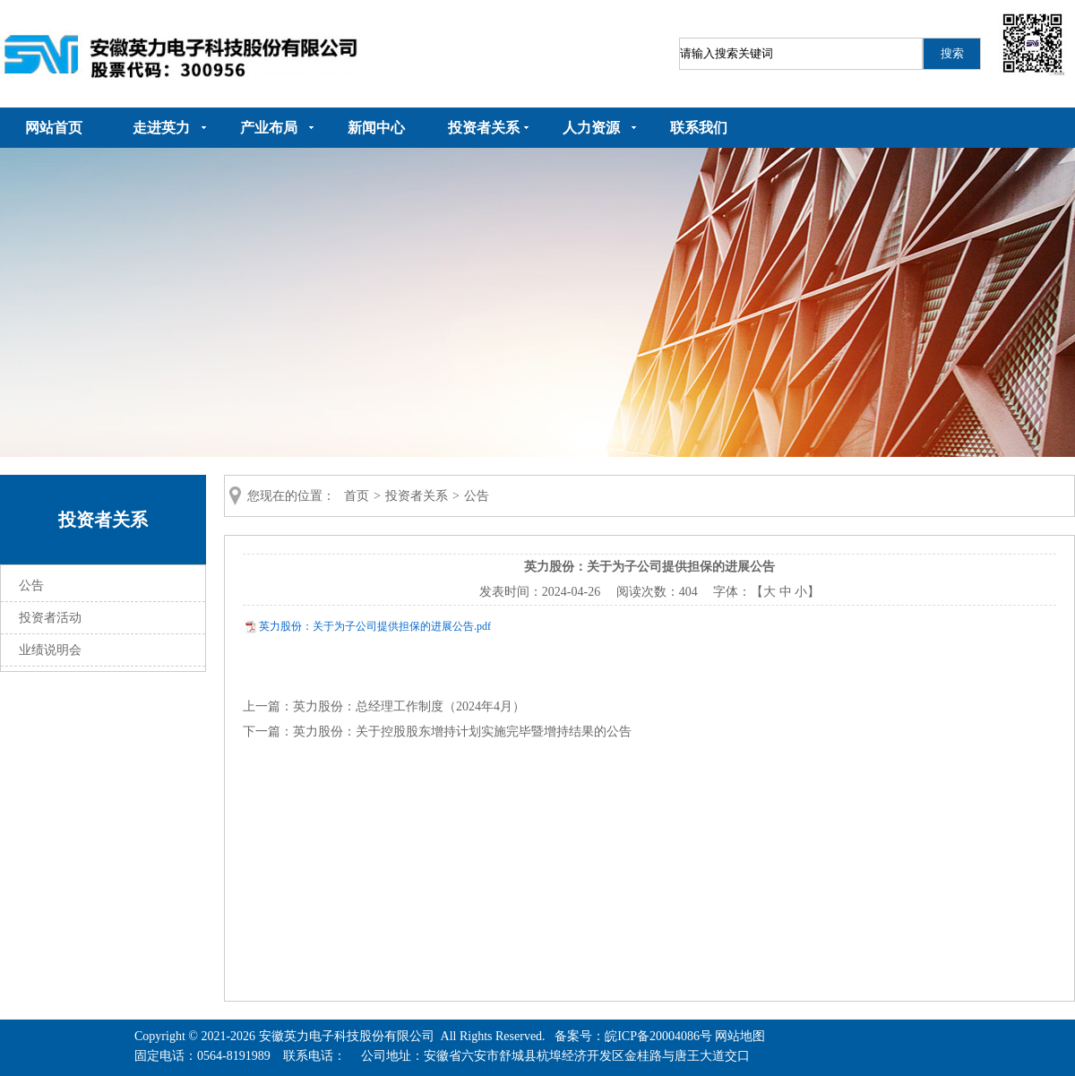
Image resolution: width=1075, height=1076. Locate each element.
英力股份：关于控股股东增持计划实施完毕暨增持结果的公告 (462, 731)
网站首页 (53, 127)
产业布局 (268, 127)
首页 (356, 496)
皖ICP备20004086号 (658, 1036)
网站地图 (740, 1036)
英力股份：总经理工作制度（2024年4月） (409, 706)
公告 (31, 585)
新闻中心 (376, 127)
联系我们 (698, 127)
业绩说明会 (50, 650)
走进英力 (161, 127)
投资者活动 (50, 617)
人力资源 (591, 127)
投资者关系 (484, 127)
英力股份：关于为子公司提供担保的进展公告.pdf (375, 626)
